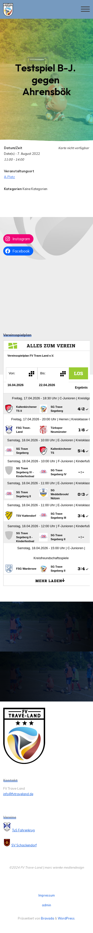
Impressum (46, 895)
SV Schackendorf (24, 845)
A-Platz (9, 177)
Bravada (47, 918)
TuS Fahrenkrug (23, 830)
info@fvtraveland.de (18, 794)
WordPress (66, 918)
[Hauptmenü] (85, 9)
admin (46, 905)
